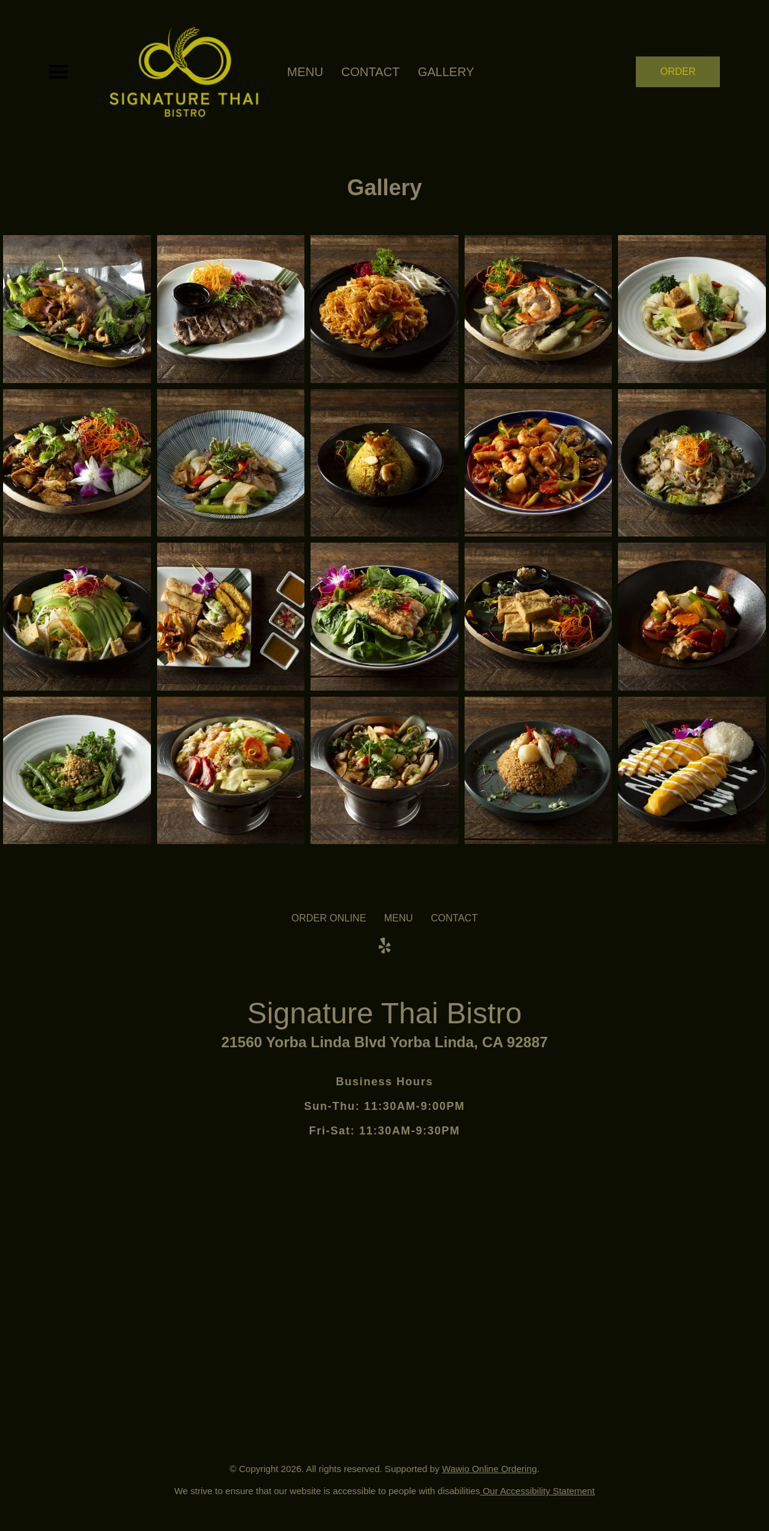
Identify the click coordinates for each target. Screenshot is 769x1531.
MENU (305, 72)
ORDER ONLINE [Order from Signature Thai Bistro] (329, 918)
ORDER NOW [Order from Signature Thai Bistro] (678, 76)
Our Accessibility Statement (537, 1491)
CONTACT (370, 72)
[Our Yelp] (385, 946)
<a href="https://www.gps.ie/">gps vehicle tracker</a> (384, 1260)
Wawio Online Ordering (489, 1468)
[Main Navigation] (58, 72)
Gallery (446, 72)
